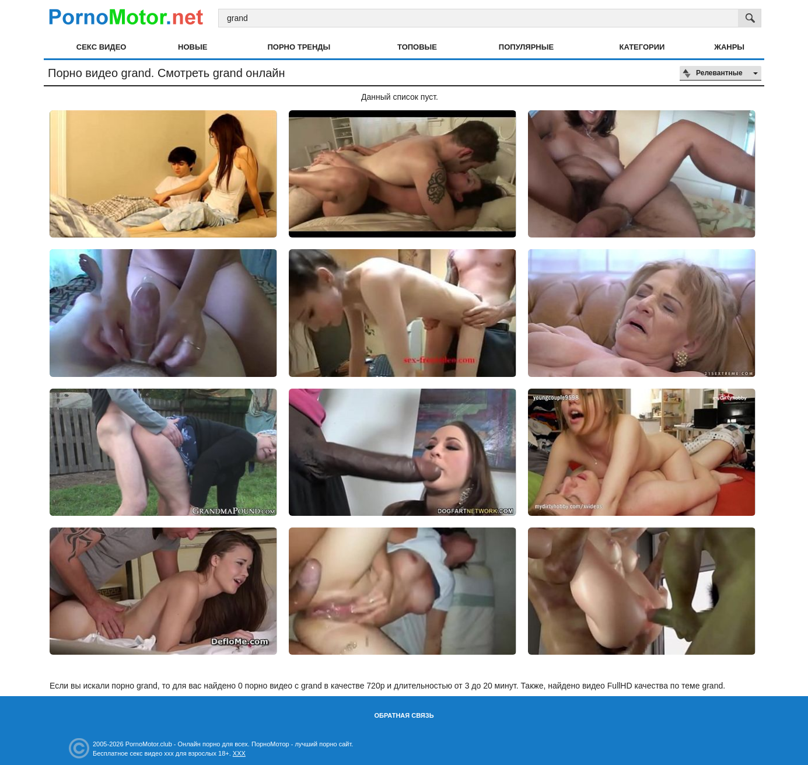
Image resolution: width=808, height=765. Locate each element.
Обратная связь (403, 715)
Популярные (526, 47)
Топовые (417, 47)
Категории (642, 47)
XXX (239, 753)
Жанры (729, 47)
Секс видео (101, 47)
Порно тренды (298, 47)
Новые (192, 47)
